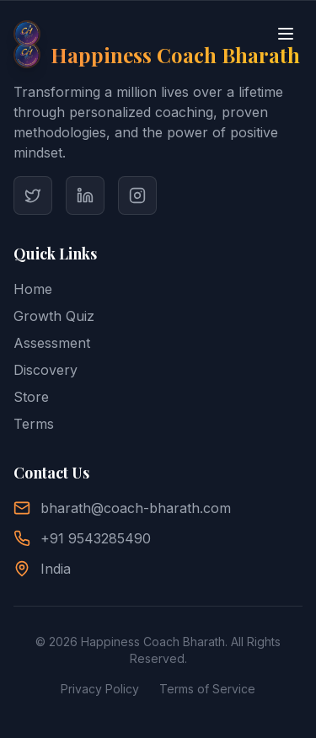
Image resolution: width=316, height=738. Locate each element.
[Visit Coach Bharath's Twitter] (32, 195)
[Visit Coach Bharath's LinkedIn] (85, 195)
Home (32, 289)
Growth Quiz (53, 316)
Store (31, 396)
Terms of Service (207, 689)
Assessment (51, 342)
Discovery (45, 369)
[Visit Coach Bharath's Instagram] (137, 195)
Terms (33, 423)
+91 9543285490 (95, 538)
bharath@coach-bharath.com (135, 508)
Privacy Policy (100, 689)
